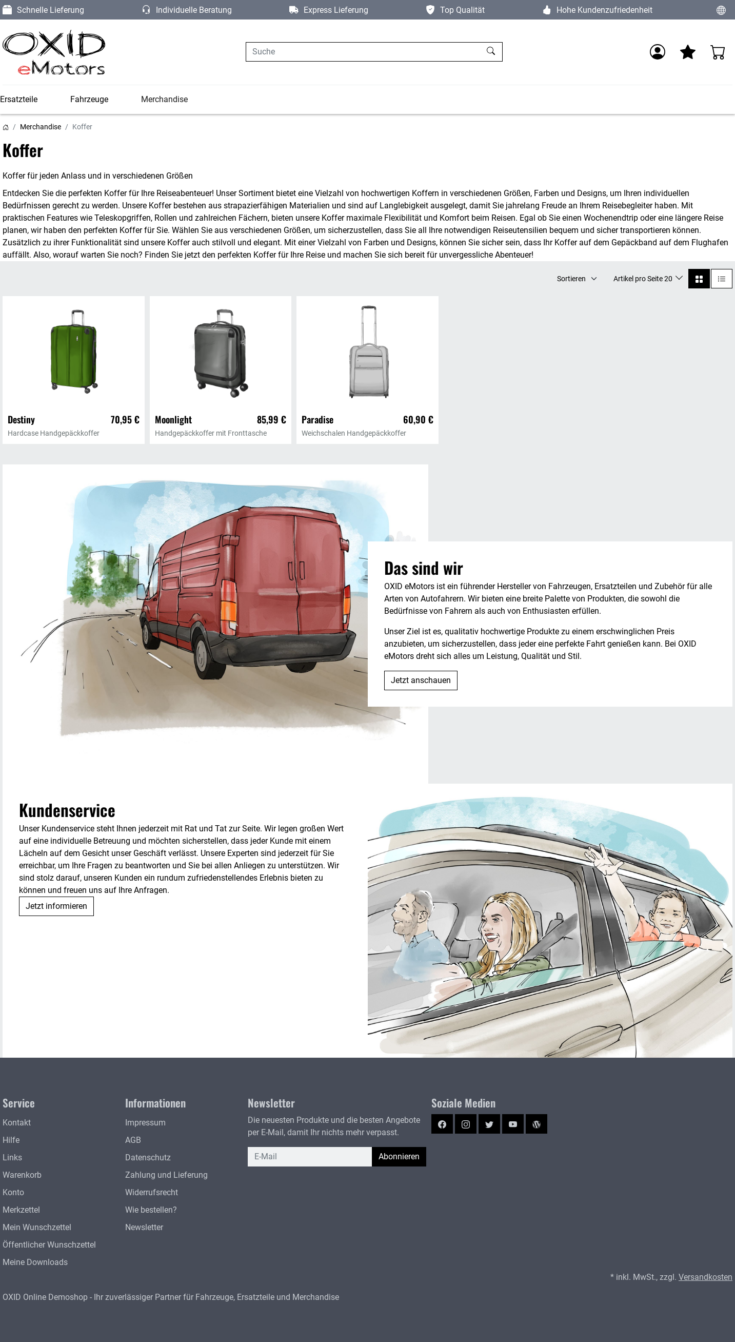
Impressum (145, 1122)
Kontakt (17, 1122)
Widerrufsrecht (151, 1192)
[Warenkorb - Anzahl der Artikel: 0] (718, 52)
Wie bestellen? (151, 1210)
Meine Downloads (35, 1262)
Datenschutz (148, 1157)
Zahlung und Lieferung (166, 1175)
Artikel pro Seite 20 (643, 279)
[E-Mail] (310, 1156)
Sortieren (571, 279)
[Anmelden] (657, 52)
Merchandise (164, 99)
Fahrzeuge (89, 99)
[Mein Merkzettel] (687, 52)
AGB (133, 1140)
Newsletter (144, 1227)
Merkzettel (21, 1210)
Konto (13, 1192)
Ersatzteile (18, 99)
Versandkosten (705, 1277)
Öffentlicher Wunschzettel (49, 1245)
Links (12, 1157)
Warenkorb (22, 1175)
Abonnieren (399, 1156)
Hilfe (11, 1140)
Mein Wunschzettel (37, 1227)
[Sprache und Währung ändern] (721, 10)
